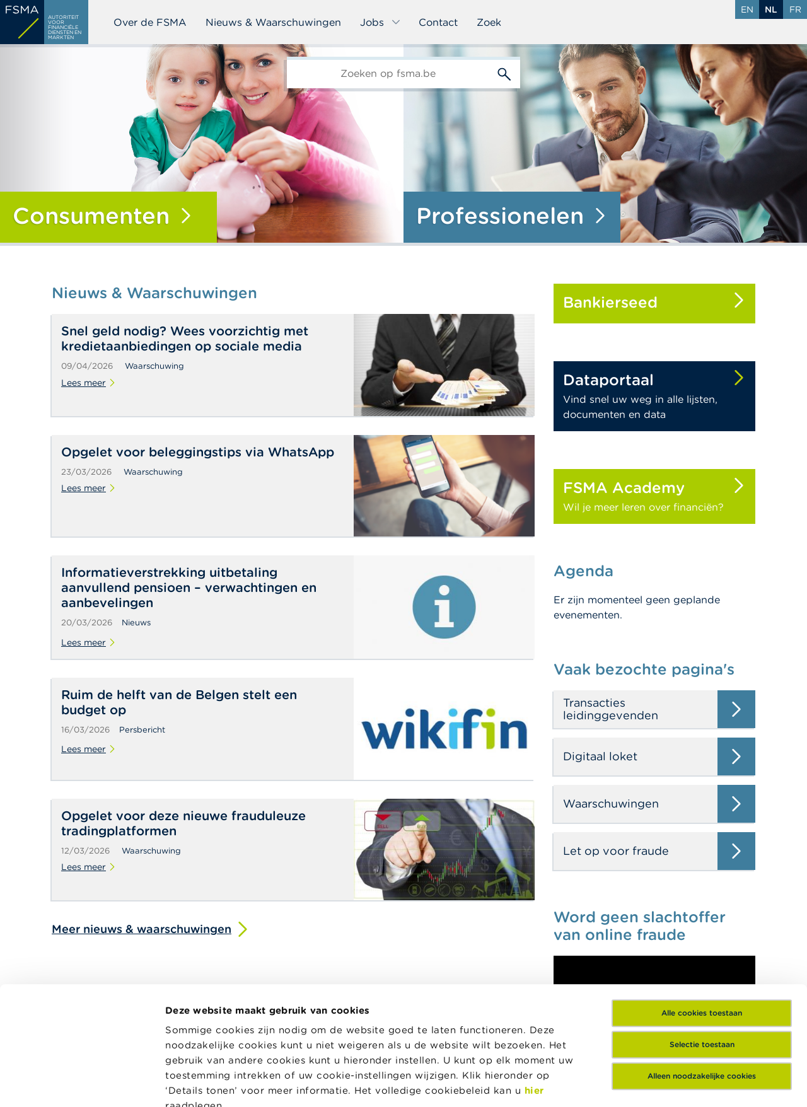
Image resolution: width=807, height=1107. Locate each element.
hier (534, 972)
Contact (438, 22)
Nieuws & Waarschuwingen (273, 22)
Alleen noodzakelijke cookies (701, 958)
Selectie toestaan (702, 926)
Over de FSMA (150, 22)
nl (771, 9)
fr (795, 9)
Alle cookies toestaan (701, 895)
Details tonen (197, 1082)
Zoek (489, 22)
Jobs (380, 22)
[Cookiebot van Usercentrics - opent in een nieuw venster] (81, 1082)
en (747, 9)
